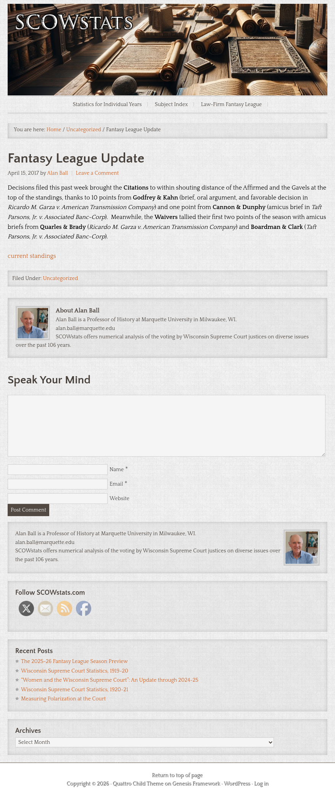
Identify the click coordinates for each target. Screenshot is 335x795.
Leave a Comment (97, 173)
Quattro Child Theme (138, 784)
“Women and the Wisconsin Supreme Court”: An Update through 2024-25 (109, 680)
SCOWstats (167, 27)
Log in (261, 784)
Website (119, 499)
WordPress (237, 784)
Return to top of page (176, 775)
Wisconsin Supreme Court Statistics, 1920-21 (74, 690)
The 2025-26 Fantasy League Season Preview (74, 661)
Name (117, 470)
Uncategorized (60, 278)
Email (116, 484)
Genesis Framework (196, 784)
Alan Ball (57, 173)
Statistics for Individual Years (107, 104)
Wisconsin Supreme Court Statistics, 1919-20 (74, 671)
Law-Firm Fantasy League (231, 104)
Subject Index (171, 104)
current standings (32, 256)
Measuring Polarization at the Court (63, 699)
